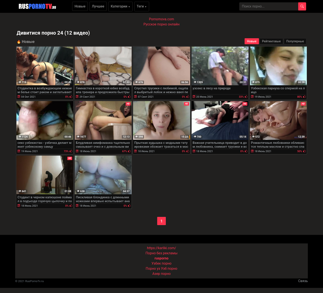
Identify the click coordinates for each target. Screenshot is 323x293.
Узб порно (169, 268)
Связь (303, 281)
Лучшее (98, 6)
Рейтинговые (271, 41)
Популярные (295, 41)
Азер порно (161, 274)
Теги (142, 6)
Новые (80, 6)
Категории (120, 6)
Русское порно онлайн (162, 24)
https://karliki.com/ (161, 248)
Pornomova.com (161, 19)
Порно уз (153, 268)
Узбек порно (161, 263)
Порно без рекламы (161, 253)
